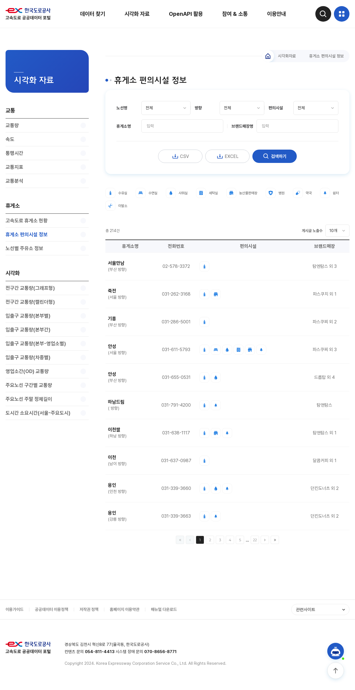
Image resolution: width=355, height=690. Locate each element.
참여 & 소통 (234, 14)
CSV (180, 157)
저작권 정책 (89, 610)
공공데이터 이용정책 (51, 610)
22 (255, 541)
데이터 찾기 (91, 14)
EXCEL (227, 157)
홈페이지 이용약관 (125, 610)
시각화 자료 (135, 14)
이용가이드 (15, 610)
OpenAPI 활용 (185, 14)
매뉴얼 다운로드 (164, 610)
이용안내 (275, 14)
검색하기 (274, 157)
